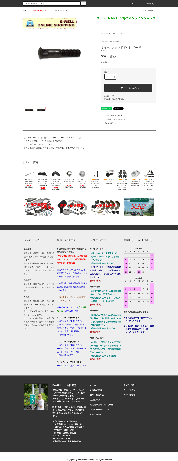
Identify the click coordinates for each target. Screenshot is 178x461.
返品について (109, 96)
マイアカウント (130, 385)
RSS (92, 414)
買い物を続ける (108, 123)
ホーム (25, 11)
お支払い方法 (96, 390)
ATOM (98, 414)
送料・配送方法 (97, 395)
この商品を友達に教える (111, 116)
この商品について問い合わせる (114, 119)
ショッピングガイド (58, 11)
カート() (148, 4)
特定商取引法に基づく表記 (114, 99)
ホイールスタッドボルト (114, 34)
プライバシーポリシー (99, 409)
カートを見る (129, 390)
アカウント (133, 4)
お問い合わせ (146, 11)
